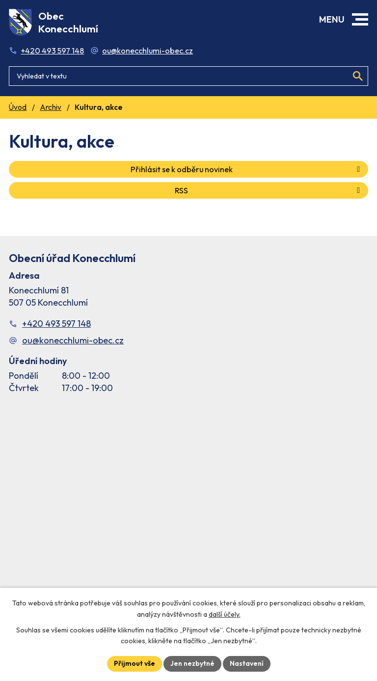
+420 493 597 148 (52, 50)
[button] (360, 19)
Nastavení (247, 663)
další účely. (225, 614)
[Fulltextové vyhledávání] (188, 76)
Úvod (18, 107)
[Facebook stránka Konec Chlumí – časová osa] (188, 505)
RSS (269, 190)
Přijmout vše (134, 663)
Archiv (50, 107)
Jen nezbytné (192, 663)
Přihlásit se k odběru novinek (247, 169)
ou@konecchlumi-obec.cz (147, 50)
